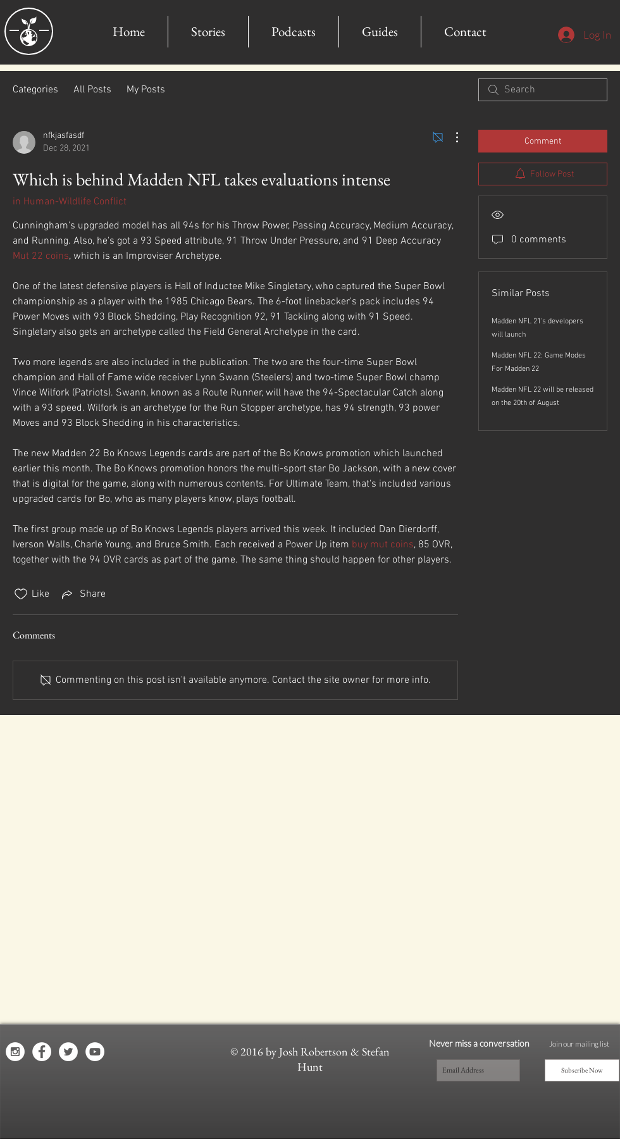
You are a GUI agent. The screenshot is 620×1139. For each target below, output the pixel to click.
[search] (542, 89)
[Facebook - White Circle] (41, 1051)
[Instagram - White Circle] (15, 1051)
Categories (35, 90)
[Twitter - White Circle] (68, 1051)
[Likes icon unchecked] (21, 594)
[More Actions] (450, 137)
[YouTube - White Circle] (94, 1051)
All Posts (92, 90)
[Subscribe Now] (582, 1070)
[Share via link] (82, 594)
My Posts (146, 90)
